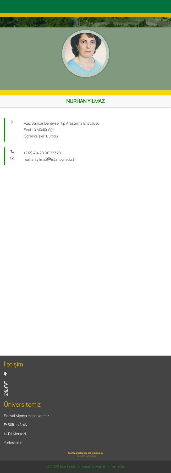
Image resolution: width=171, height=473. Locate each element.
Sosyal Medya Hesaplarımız (26, 415)
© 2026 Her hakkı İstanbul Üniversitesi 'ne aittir (85, 466)
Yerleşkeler (13, 442)
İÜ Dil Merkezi (15, 433)
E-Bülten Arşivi (16, 424)
